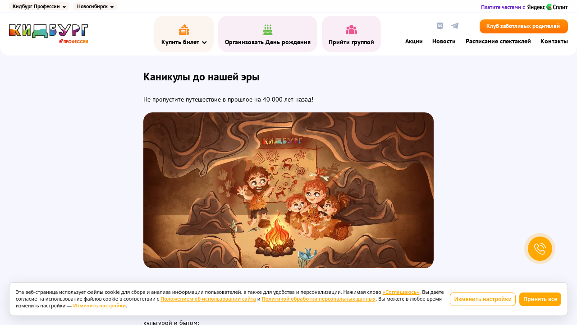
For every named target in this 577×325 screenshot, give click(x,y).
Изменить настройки (483, 299)
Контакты (554, 41)
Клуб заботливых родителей (523, 26)
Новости (444, 41)
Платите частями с (524, 7)
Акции (414, 41)
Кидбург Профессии (36, 6)
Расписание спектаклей (498, 41)
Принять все (540, 299)
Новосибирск (92, 6)
